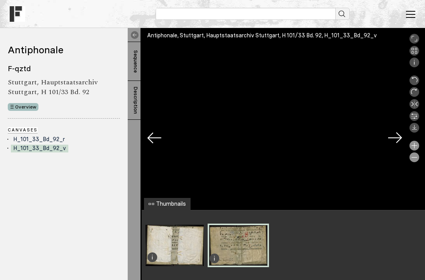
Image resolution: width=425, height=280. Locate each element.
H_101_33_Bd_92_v (39, 148)
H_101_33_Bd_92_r (39, 139)
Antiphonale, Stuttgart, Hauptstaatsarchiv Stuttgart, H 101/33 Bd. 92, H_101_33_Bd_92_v (262, 35)
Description (135, 100)
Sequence (135, 61)
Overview (25, 107)
